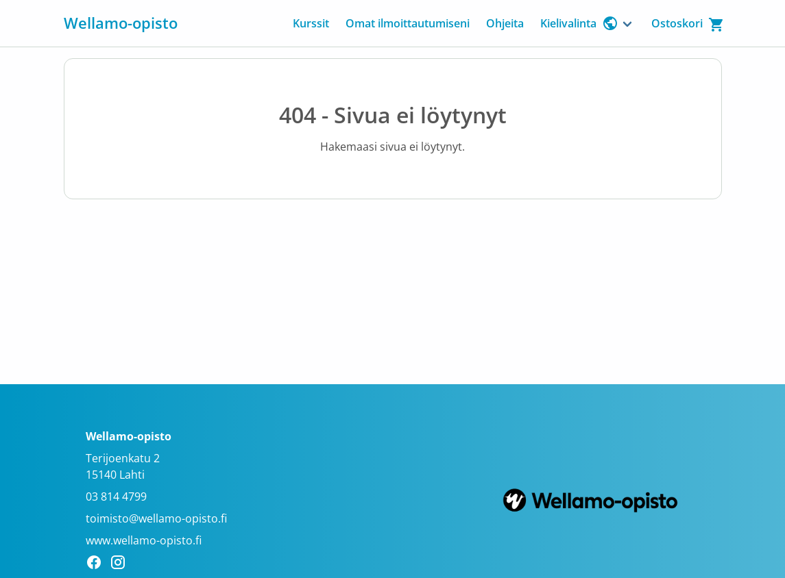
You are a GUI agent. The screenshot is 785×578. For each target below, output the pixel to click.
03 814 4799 (116, 496)
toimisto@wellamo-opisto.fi (156, 518)
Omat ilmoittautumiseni (408, 23)
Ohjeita (505, 23)
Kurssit (311, 23)
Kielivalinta (579, 23)
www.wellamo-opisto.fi (144, 540)
